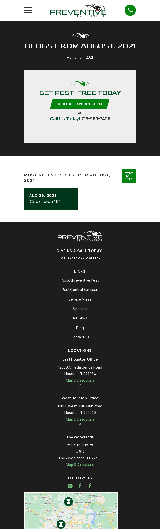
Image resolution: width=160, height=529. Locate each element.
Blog (80, 328)
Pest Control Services (80, 290)
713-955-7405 (95, 119)
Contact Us (80, 337)
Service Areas (80, 299)
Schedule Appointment (80, 104)
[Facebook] (80, 486)
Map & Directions (80, 380)
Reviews (80, 318)
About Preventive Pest (80, 280)
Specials (80, 309)
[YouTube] (70, 486)
